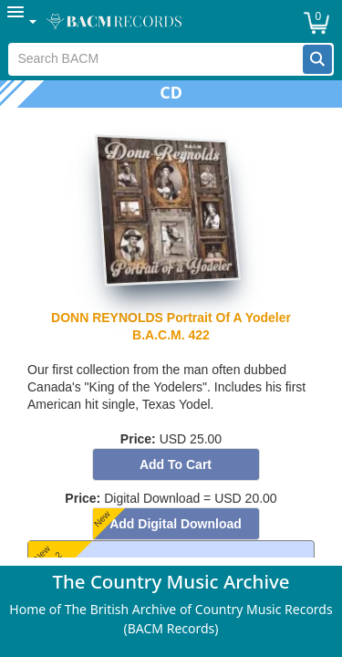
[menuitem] (23, 21)
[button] (317, 59)
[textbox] (155, 59)
